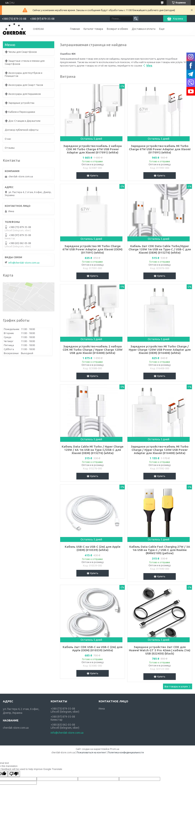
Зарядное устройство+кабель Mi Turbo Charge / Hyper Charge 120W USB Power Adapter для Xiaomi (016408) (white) (160, 450)
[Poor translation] (14, 774)
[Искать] (135, 18)
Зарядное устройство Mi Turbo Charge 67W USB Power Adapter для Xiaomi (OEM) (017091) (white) (92, 249)
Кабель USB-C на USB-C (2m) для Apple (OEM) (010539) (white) (92, 548)
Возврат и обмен (117, 28)
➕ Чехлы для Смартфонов (21, 51)
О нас (8, 138)
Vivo (149, 65)
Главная (75, 28)
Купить (94, 175)
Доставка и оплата (143, 28)
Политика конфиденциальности (126, 752)
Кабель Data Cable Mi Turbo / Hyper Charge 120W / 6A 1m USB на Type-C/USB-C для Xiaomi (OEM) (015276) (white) (92, 450)
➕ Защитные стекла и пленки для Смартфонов (25, 62)
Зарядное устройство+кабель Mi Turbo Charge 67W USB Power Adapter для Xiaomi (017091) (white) (159, 149)
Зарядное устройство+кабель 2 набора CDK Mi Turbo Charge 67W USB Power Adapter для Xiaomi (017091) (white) (92, 149)
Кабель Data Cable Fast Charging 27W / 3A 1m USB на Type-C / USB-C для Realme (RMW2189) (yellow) (159, 550)
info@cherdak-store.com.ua (23, 262)
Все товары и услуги (176, 686)
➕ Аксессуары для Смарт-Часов (24, 85)
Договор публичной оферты (21, 129)
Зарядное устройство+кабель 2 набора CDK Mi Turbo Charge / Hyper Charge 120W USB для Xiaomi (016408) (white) (92, 349)
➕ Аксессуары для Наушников (23, 93)
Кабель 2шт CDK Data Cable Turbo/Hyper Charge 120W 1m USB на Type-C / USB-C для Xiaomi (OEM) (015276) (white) (160, 249)
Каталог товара (93, 28)
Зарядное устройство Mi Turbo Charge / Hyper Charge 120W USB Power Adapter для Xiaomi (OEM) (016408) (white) (160, 349)
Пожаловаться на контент (91, 752)
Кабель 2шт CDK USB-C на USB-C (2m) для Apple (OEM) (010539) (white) (92, 648)
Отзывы (10, 147)
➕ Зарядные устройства (19, 102)
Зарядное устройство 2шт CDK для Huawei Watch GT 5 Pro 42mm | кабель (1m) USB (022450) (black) (159, 650)
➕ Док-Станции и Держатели (22, 120)
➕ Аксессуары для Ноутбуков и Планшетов (23, 74)
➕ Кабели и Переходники (20, 111)
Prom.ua (114, 749)
